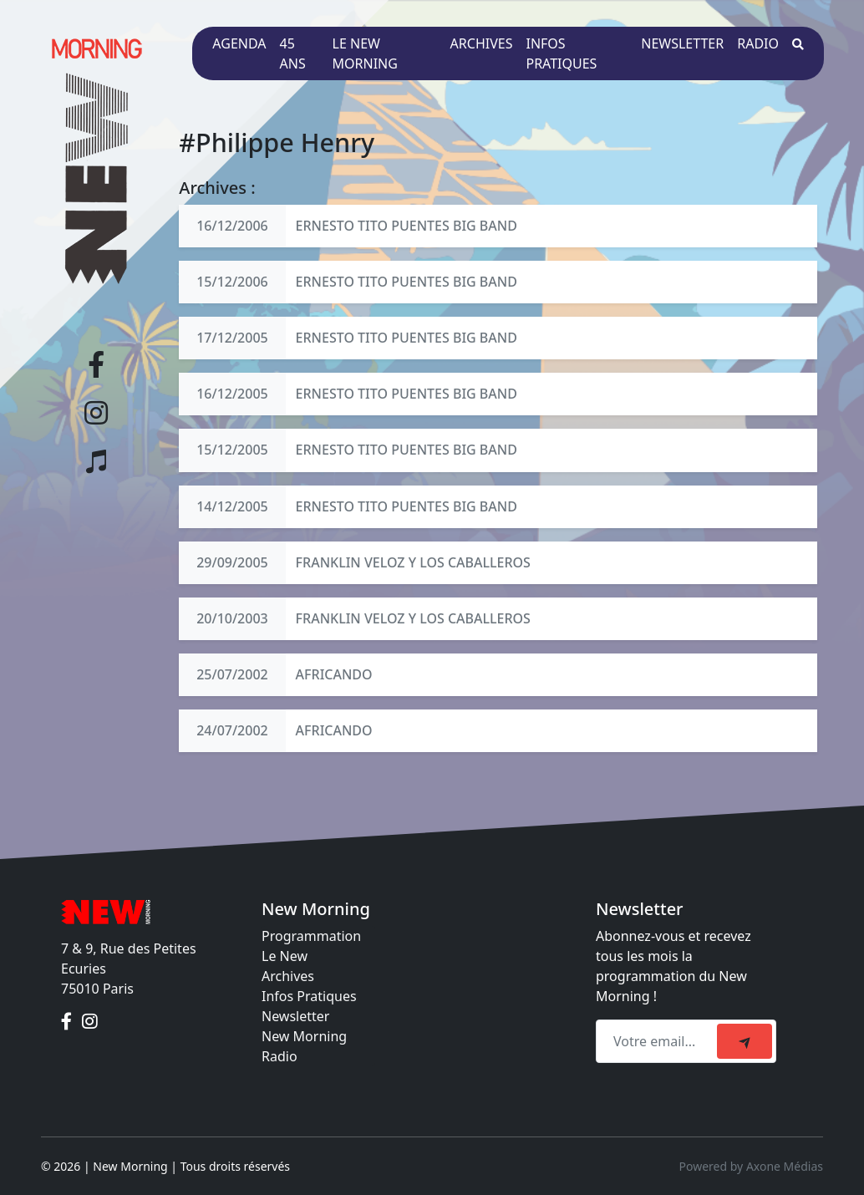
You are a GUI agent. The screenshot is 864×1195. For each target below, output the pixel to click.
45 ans (293, 53)
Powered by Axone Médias (751, 1166)
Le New (284, 956)
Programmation (311, 936)
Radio (758, 43)
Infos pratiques (561, 53)
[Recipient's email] (659, 1041)
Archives (481, 43)
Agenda (239, 43)
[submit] (744, 1041)
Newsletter (682, 43)
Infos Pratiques (309, 996)
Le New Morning (365, 53)
